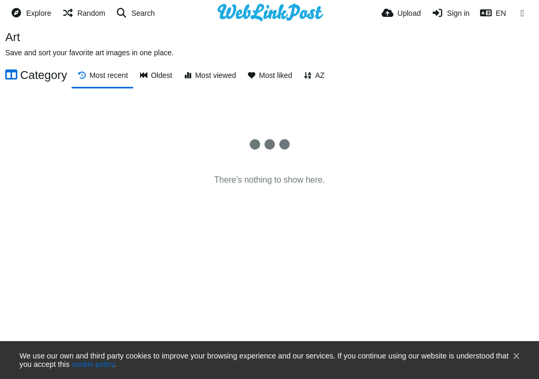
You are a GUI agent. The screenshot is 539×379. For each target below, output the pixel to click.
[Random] (83, 13)
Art (12, 37)
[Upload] (401, 13)
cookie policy (93, 364)
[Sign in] (450, 13)
